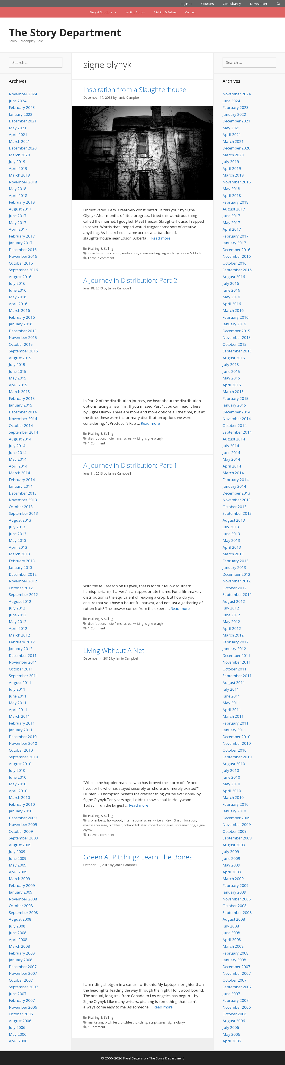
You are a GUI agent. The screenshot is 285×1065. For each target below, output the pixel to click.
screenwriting (150, 253)
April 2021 (18, 134)
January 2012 (20, 648)
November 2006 (23, 1007)
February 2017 (22, 236)
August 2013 (20, 520)
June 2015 (17, 371)
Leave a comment (101, 258)
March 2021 (19, 141)
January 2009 (20, 892)
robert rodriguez (160, 825)
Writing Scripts (135, 12)
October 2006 (21, 1013)
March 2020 (19, 154)
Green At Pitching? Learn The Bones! (138, 856)
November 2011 (23, 662)
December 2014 (23, 412)
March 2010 (19, 797)
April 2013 (18, 547)
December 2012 (23, 574)
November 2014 (23, 418)
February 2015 (22, 398)
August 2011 (20, 682)
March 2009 (19, 878)
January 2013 (20, 567)
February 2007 (22, 1000)
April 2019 (18, 168)
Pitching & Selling (165, 12)
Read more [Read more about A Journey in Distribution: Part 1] (180, 608)
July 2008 (17, 926)
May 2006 (17, 1034)
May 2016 (17, 296)
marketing (95, 1022)
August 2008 (20, 919)
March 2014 (19, 472)
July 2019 (17, 161)
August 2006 (20, 1020)
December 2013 (23, 493)
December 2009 (23, 817)
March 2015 (19, 391)
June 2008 (17, 932)
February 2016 (22, 317)
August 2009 (20, 844)
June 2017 (17, 215)
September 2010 (23, 756)
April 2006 (18, 1040)
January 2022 (20, 114)
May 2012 (17, 621)
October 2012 (21, 587)
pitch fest (112, 1022)
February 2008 (22, 953)
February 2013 (22, 560)
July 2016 (17, 283)
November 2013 (23, 499)
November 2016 (23, 256)
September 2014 (23, 432)
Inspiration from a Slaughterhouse (134, 89)
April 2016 (18, 303)
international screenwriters (144, 820)
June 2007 (17, 993)
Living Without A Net (113, 650)
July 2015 (17, 364)
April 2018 (18, 195)
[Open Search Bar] (278, 3)
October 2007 (21, 980)
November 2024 (23, 93)
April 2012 (18, 628)
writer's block (191, 253)
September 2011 (23, 675)
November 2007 (23, 973)
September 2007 (23, 986)
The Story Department (65, 32)
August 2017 (20, 209)
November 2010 (23, 743)
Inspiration (112, 253)
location (190, 820)
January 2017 (20, 242)
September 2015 (23, 351)
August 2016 (20, 276)
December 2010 (23, 736)
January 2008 (20, 959)
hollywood (114, 820)
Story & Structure (105, 12)
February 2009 (22, 885)
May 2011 (17, 702)
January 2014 (20, 486)
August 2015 (20, 357)
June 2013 (17, 533)
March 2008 (19, 946)
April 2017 (18, 229)
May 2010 (17, 783)
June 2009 (17, 858)
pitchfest (115, 825)
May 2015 (17, 378)
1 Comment (96, 443)
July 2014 (17, 445)
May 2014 (17, 459)
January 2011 (20, 729)
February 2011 (22, 723)
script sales (157, 1022)
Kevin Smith (174, 820)
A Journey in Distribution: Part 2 (130, 280)
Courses (207, 3)
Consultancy (232, 3)
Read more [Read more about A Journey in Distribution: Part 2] (150, 423)
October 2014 (21, 425)
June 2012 (17, 614)
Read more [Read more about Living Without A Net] (138, 805)
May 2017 (17, 222)
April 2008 (18, 939)
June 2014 (17, 452)
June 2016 (17, 290)
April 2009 (18, 871)
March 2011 (19, 716)
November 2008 (23, 899)
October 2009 (21, 831)
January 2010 (20, 810)
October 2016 (21, 263)
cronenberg (96, 820)
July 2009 (17, 851)
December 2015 (23, 330)
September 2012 (23, 594)
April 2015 (18, 384)
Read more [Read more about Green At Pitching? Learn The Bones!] (163, 1007)
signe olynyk (170, 253)
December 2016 (23, 249)
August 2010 (20, 763)
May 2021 (17, 127)
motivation (130, 253)
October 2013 (21, 506)
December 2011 (23, 655)
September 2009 (23, 838)
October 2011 (21, 669)
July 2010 (17, 770)
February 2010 (22, 804)
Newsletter (258, 3)
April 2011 (18, 709)
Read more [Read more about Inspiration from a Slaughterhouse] (160, 238)
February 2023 (22, 107)
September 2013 (23, 513)
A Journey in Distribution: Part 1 (130, 465)
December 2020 (23, 148)
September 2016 (23, 269)
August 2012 (20, 601)
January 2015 (20, 405)
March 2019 (19, 175)
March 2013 (19, 553)
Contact (190, 12)
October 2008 (21, 905)
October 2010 (21, 750)
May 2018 (17, 188)
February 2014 (22, 479)
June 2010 (17, 777)
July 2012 (17, 608)
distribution (96, 438)
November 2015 (23, 337)
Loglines (186, 3)
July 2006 (17, 1027)
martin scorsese (95, 825)
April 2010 (18, 790)
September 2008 (23, 912)
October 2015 (21, 344)
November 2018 (23, 182)
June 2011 (17, 696)
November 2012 (23, 581)
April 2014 (18, 466)
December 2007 (23, 966)
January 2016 (20, 323)
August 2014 (20, 439)
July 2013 (17, 526)
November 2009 (23, 824)
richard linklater (135, 825)
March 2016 (19, 310)
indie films (95, 253)
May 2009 (17, 865)
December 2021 (23, 121)
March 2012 (19, 635)
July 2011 (17, 689)
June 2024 (17, 100)
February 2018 (22, 202)
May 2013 (17, 540)
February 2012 (22, 642)
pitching (141, 1022)
